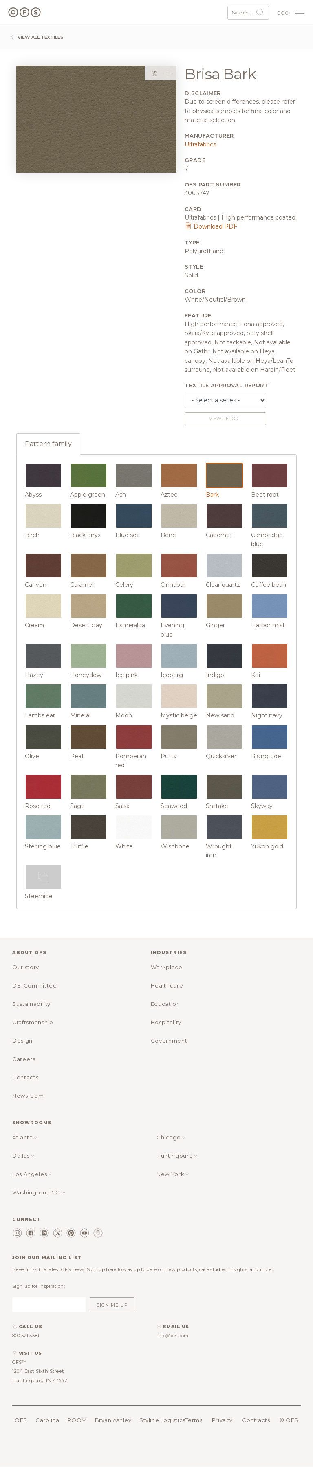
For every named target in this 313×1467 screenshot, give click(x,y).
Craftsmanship (32, 1022)
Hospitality (166, 1022)
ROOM (76, 1420)
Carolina (47, 1420)
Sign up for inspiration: (38, 1286)
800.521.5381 (26, 1335)
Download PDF (211, 226)
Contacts (25, 1077)
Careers (23, 1059)
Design (22, 1040)
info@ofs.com (172, 1335)
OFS (21, 1420)
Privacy (222, 1420)
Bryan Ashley (113, 1420)
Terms (194, 1420)
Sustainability (31, 1004)
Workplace (167, 967)
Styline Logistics (162, 1420)
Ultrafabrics (200, 144)
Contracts (256, 1420)
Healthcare (167, 985)
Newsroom (28, 1095)
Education (165, 1004)
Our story (25, 967)
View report (225, 419)
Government (169, 1040)
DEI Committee (34, 985)
